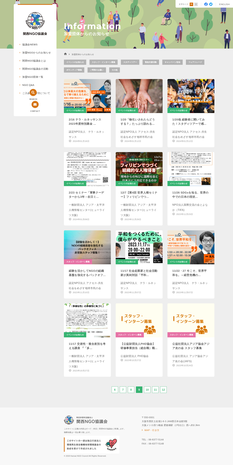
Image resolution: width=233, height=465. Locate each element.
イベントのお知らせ (75, 62)
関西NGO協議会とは (34, 60)
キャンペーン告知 (172, 62)
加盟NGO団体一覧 (32, 77)
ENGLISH (224, 4)
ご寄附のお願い (97, 70)
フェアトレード (195, 62)
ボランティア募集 (74, 70)
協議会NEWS (30, 44)
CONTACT (35, 111)
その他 (114, 70)
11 (155, 389)
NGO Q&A (28, 85)
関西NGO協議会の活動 (35, 69)
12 (163, 389)
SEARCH (33, 99)
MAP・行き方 (151, 430)
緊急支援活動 (151, 62)
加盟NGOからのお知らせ (36, 52)
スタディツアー (130, 62)
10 (147, 389)
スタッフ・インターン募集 (103, 62)
